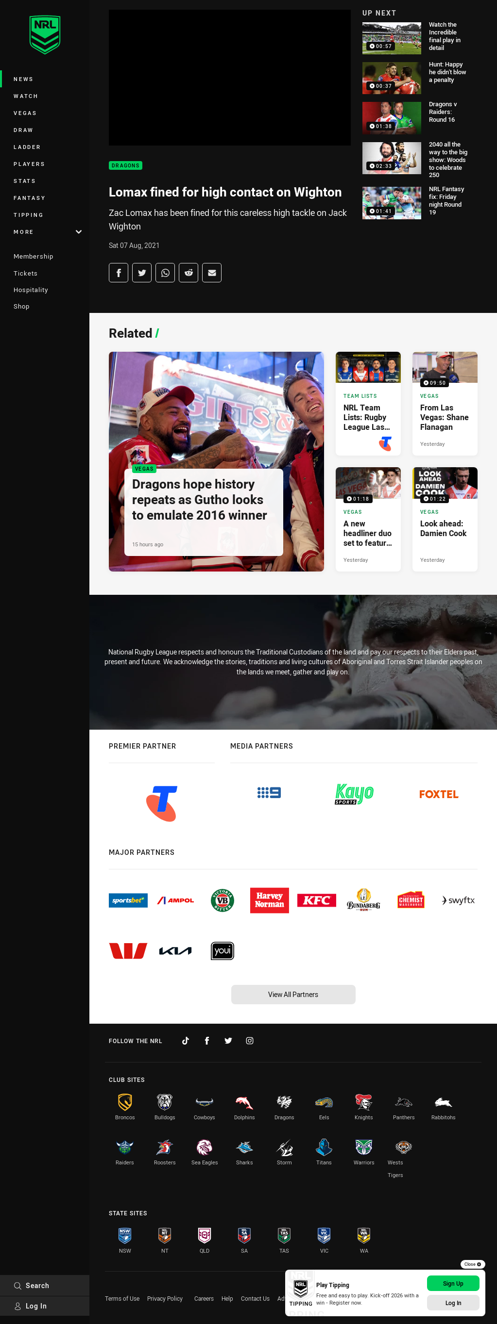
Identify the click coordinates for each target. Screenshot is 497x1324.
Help (227, 1298)
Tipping (29, 214)
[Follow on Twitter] (228, 1040)
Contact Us (255, 1298)
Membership (33, 256)
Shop (22, 306)
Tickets (26, 273)
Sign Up (453, 1283)
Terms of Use (122, 1298)
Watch (26, 95)
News (24, 78)
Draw (24, 129)
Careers (204, 1298)
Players (29, 163)
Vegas (25, 112)
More (48, 231)
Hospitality (31, 289)
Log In (30, 1305)
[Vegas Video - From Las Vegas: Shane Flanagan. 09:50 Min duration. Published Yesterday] (445, 404)
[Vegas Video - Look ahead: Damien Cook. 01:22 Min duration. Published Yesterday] (445, 519)
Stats (25, 180)
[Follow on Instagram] (250, 1040)
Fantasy (30, 197)
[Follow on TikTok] (185, 1040)
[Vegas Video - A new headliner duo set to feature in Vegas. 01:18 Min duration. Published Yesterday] (368, 519)
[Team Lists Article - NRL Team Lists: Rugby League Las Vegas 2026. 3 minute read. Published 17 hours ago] (368, 404)
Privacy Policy (165, 1298)
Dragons (125, 166)
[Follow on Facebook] (207, 1040)
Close (472, 1264)
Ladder (27, 146)
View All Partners (293, 994)
